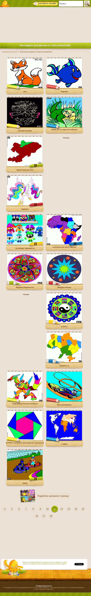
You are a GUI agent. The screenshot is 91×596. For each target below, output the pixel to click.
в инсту (64, 326)
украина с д (64, 366)
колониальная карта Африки (64, 247)
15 (83, 509)
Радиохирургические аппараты (25, 404)
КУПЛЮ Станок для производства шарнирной (25, 443)
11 (54, 509)
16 (37, 516)
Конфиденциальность (44, 586)
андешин (25, 209)
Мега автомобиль (64, 405)
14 (76, 509)
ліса (25, 92)
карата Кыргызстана (25, 170)
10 (47, 509)
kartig (25, 483)
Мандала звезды (64, 287)
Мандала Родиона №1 (25, 287)
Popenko (64, 92)
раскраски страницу (59, 496)
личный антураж (25, 131)
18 (51, 516)
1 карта (64, 444)
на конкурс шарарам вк (24, 248)
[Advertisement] (45, 24)
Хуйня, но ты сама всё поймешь (64, 130)
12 (61, 509)
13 (69, 509)
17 (44, 516)
